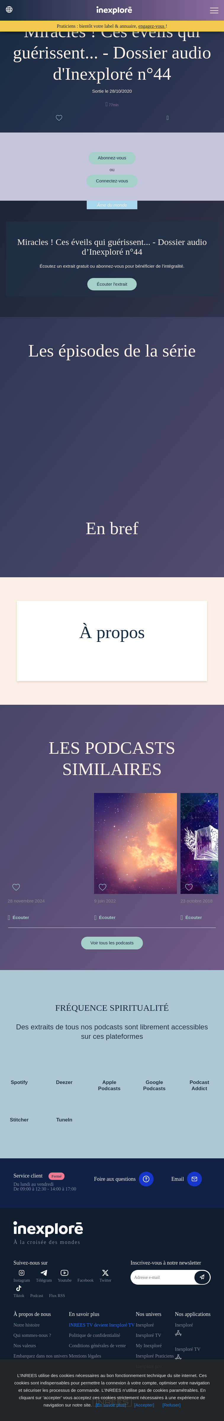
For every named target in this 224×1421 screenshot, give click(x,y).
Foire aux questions (124, 1179)
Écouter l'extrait (112, 284)
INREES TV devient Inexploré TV (102, 1324)
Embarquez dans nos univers (40, 1355)
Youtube (65, 1276)
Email (186, 1179)
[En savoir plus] (111, 1404)
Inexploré (145, 1324)
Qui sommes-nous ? (32, 1335)
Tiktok (18, 1291)
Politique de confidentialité (94, 1335)
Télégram (44, 1276)
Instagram (21, 1276)
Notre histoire (26, 1324)
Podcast (36, 1296)
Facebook (86, 1280)
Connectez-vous (112, 180)
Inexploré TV (148, 1335)
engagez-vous (152, 26)
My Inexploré (149, 1345)
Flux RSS (57, 1296)
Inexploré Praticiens (155, 1355)
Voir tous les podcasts (112, 942)
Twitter (105, 1276)
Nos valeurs (24, 1345)
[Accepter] (144, 1404)
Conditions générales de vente (97, 1345)
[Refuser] (171, 1404)
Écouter (20, 917)
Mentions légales (85, 1355)
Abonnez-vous (112, 157)
